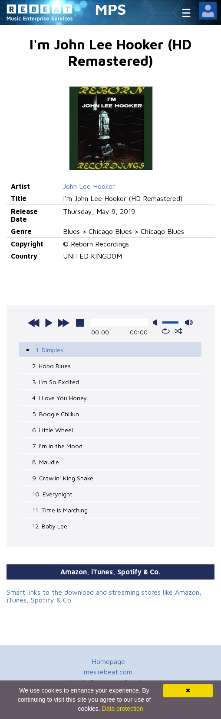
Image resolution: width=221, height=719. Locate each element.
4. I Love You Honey (59, 398)
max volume (189, 322)
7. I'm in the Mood (57, 446)
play (48, 322)
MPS (110, 9)
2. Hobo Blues (51, 365)
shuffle (178, 331)
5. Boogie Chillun (55, 414)
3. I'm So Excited (55, 381)
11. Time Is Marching (60, 510)
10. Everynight (52, 494)
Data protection (122, 708)
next (63, 323)
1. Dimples (49, 349)
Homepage (108, 661)
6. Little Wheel (52, 430)
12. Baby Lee (49, 526)
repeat (165, 331)
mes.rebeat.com (108, 672)
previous (34, 323)
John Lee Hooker (89, 186)
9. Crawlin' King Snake (62, 478)
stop (80, 323)
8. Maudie (45, 462)
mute (157, 322)
